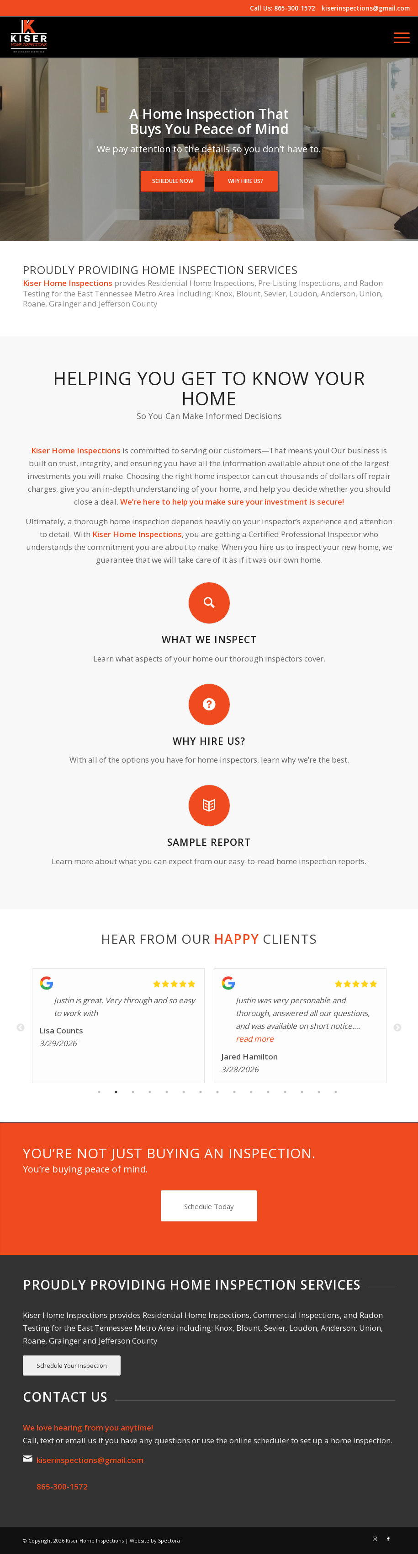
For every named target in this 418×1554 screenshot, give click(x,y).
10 (251, 1093)
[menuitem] (397, 37)
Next (397, 1027)
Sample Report (209, 842)
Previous (20, 1027)
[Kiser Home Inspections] (28, 37)
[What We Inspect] (209, 603)
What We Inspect (209, 639)
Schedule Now (172, 181)
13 (302, 1093)
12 (285, 1093)
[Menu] (397, 37)
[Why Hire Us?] (209, 704)
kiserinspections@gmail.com (366, 8)
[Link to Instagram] (374, 1539)
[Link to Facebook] (388, 1539)
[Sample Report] (209, 806)
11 (268, 1093)
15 (335, 1093)
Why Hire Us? (245, 181)
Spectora (169, 1540)
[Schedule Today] (209, 1205)
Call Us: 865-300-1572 (282, 8)
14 (318, 1093)
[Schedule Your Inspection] (72, 1365)
